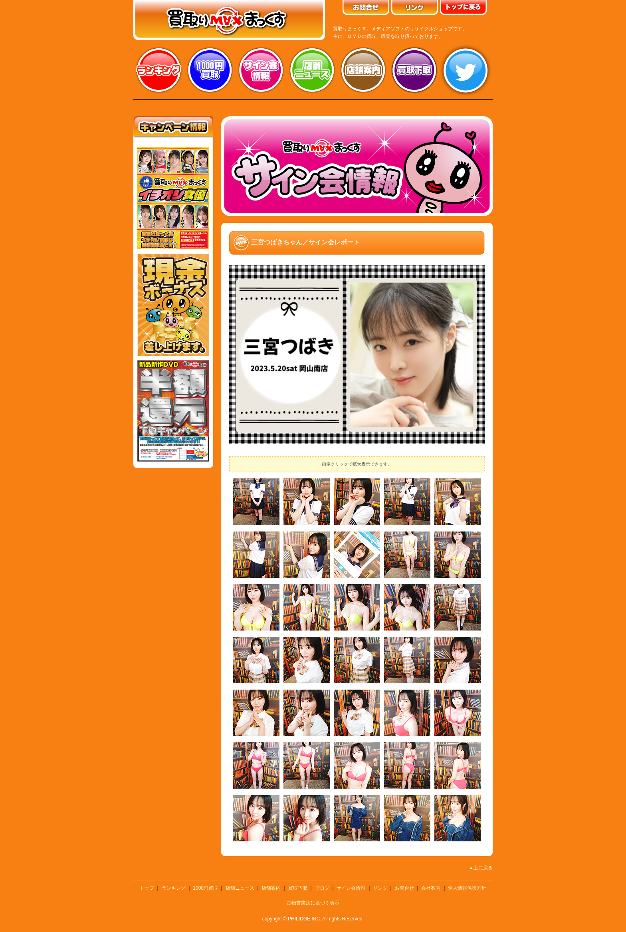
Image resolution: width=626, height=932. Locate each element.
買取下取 (297, 888)
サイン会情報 (261, 69)
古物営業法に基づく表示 (313, 903)
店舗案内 (363, 69)
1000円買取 (205, 888)
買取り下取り (414, 69)
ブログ (322, 888)
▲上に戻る (481, 868)
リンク (380, 888)
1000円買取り (210, 69)
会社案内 (430, 888)
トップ (147, 888)
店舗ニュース (312, 69)
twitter (465, 69)
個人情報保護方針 (467, 888)
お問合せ (404, 888)
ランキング (158, 69)
